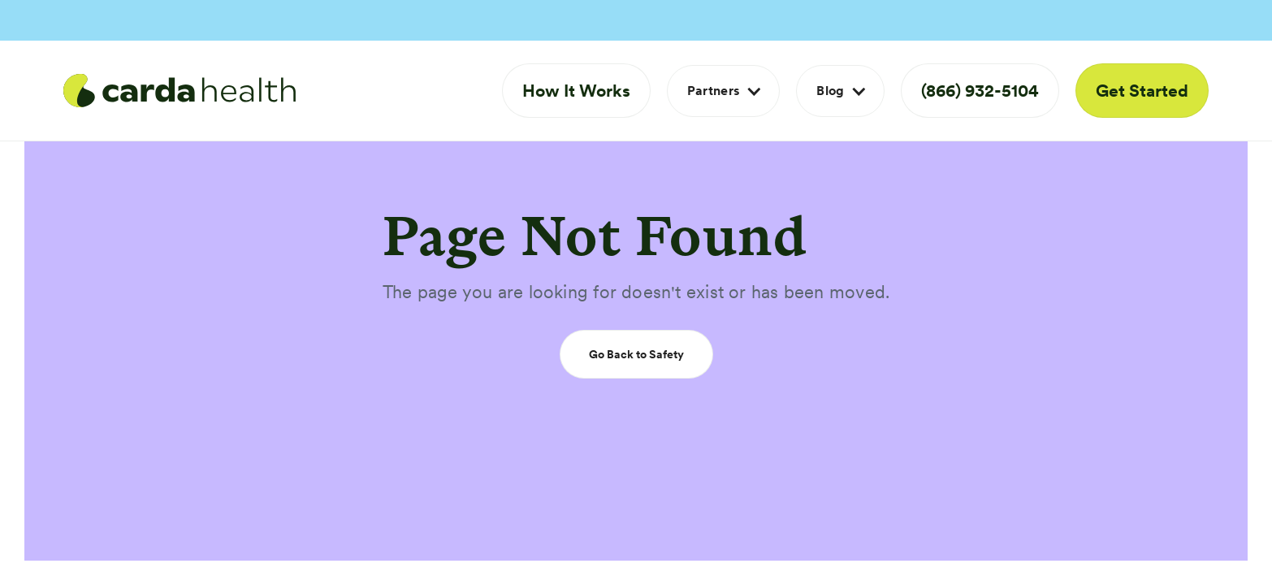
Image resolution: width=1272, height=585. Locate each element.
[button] (724, 91)
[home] (179, 91)
